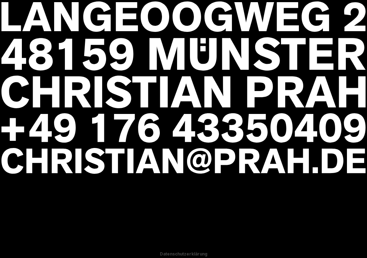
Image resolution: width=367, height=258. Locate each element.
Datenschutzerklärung (184, 254)
